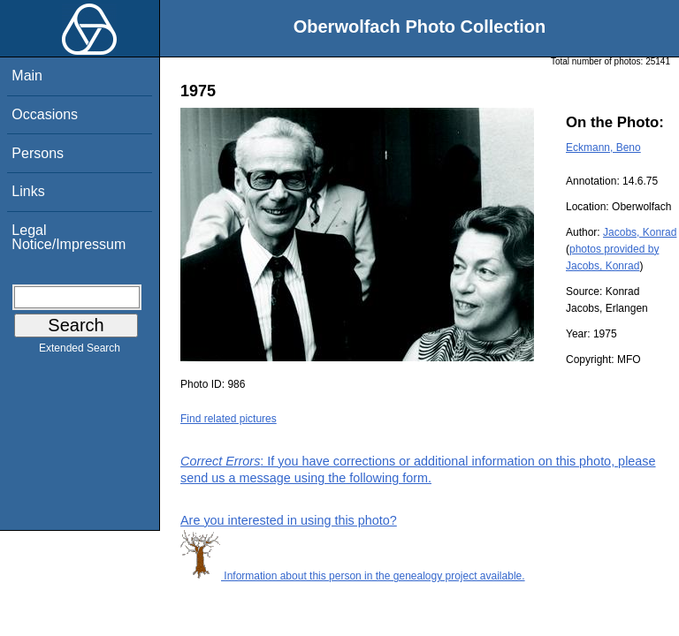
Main (26, 75)
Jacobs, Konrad (639, 232)
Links (27, 191)
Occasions (44, 114)
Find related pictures (228, 419)
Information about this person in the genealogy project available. (352, 576)
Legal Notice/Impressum (68, 237)
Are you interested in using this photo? (288, 520)
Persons (37, 153)
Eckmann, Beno (603, 147)
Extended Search (79, 351)
